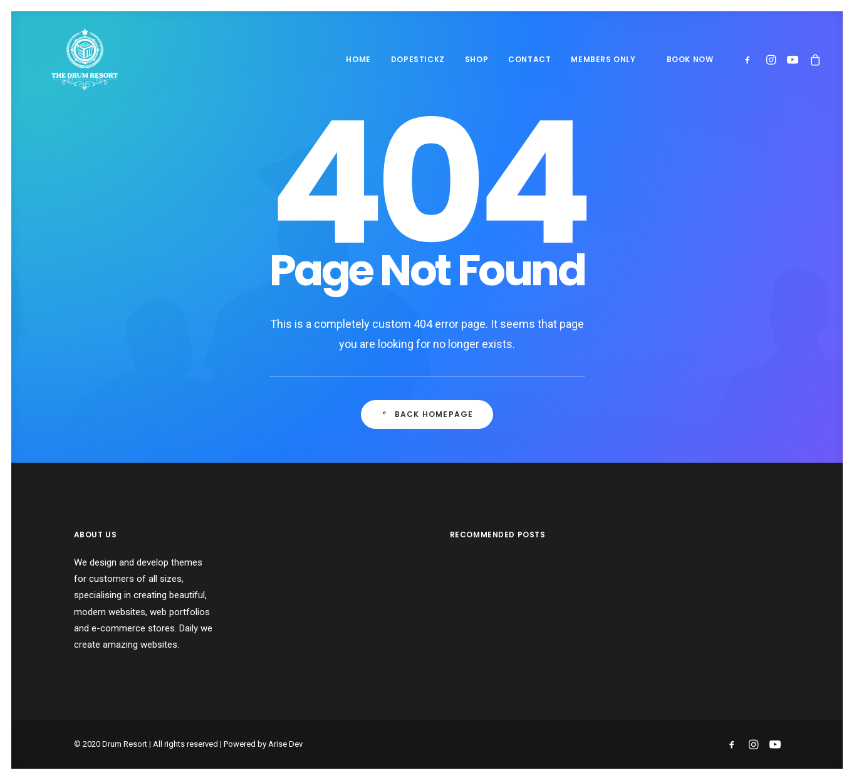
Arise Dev (285, 744)
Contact (529, 59)
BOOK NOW (690, 59)
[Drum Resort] (66, 59)
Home (358, 59)
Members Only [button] (603, 59)
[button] (750, 59)
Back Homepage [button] (427, 414)
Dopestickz (418, 59)
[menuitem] (358, 59)
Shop (476, 59)
